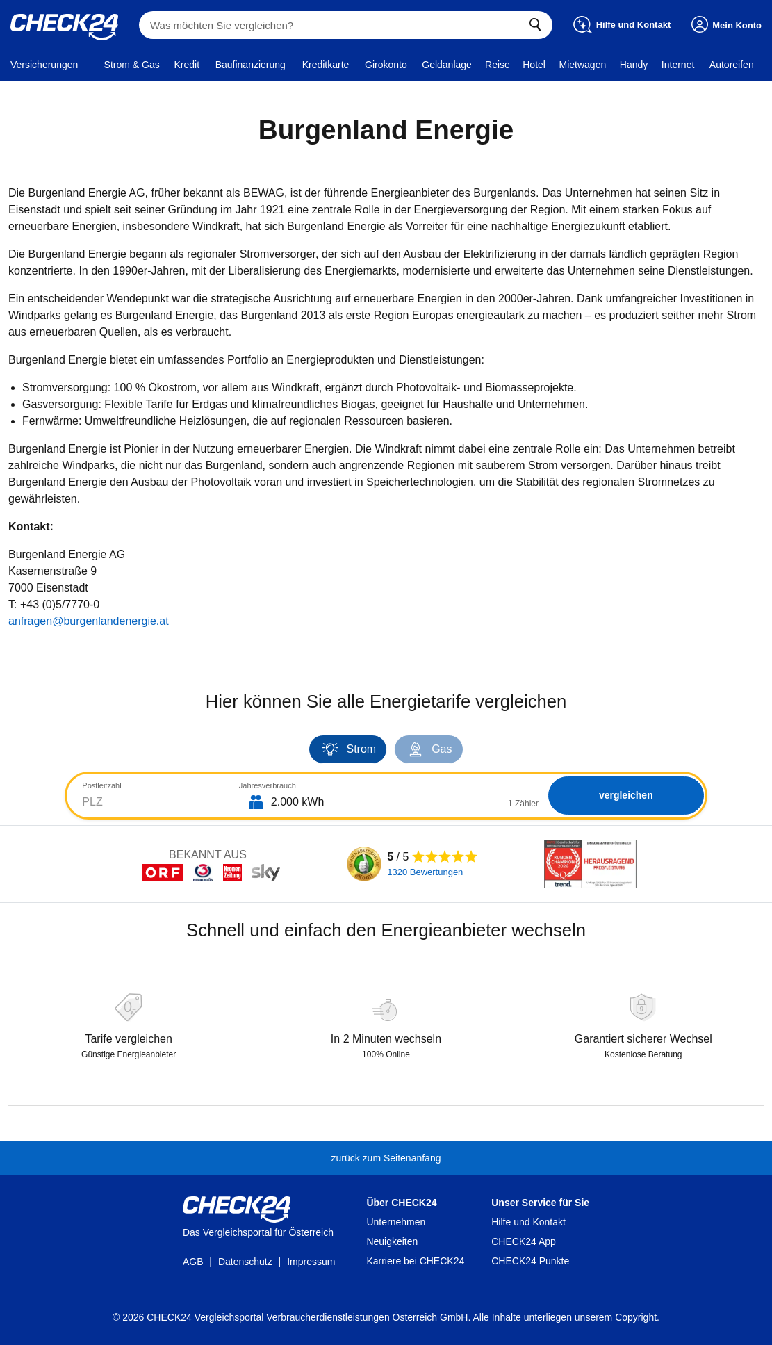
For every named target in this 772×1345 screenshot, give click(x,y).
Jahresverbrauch (264, 785)
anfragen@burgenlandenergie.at (88, 621)
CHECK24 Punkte (530, 1260)
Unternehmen (395, 1222)
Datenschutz (245, 1261)
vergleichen (623, 795)
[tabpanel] (386, 797)
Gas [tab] (428, 749)
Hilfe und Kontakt (528, 1222)
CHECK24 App (523, 1241)
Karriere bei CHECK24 (415, 1260)
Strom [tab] (348, 749)
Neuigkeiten (392, 1241)
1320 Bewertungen (425, 872)
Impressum (311, 1261)
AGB (193, 1261)
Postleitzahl (101, 785)
